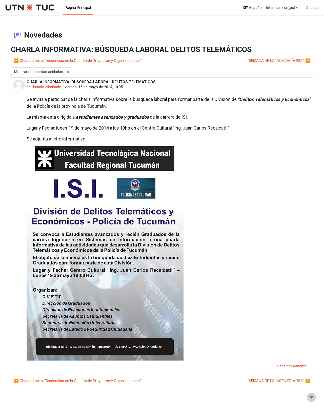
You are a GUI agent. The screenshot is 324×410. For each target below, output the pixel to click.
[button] (271, 7)
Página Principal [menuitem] (78, 7)
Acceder (313, 7)
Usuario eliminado (53, 87)
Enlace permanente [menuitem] (283, 366)
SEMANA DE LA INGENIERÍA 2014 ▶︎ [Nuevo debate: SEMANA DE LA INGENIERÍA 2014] (272, 60)
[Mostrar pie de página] (311, 397)
